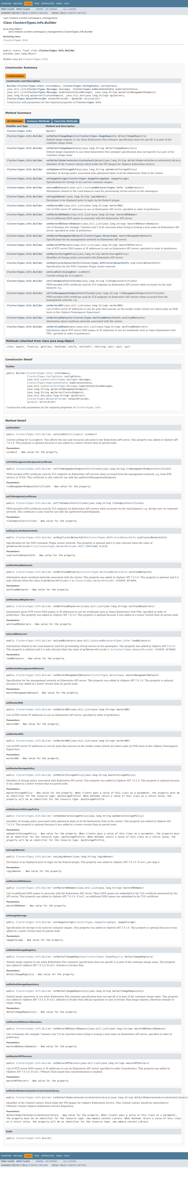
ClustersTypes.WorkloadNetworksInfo (97, 317)
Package (17, 3)
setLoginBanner (56, 196)
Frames (40, 9)
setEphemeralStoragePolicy (63, 169)
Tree (36, 3)
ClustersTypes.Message (41, 89)
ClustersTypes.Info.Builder (25, 136)
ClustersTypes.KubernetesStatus (93, 89)
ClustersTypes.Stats (31, 86)
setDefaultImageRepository (63, 148)
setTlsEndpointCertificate (63, 281)
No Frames (51, 9)
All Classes (69, 9)
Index (59, 3)
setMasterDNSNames (58, 214)
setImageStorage (56, 178)
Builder (11, 86)
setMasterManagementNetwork (64, 235)
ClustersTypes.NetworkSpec (101, 235)
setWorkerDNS (54, 305)
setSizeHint (54, 272)
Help (66, 3)
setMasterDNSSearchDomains (63, 223)
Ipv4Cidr (76, 98)
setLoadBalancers (57, 187)
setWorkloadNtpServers (60, 326)
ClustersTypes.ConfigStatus (81, 86)
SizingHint (70, 272)
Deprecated (47, 3)
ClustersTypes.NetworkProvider (27, 98)
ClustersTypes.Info (15, 40)
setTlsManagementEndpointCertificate (70, 293)
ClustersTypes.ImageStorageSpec (89, 178)
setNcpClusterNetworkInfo (62, 263)
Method (43, 13)
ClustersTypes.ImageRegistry (98, 136)
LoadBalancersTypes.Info (106, 187)
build (49, 131)
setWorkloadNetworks (59, 317)
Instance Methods (38, 121)
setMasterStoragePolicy (61, 254)
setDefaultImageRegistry (62, 136)
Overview (6, 3)
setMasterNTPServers (59, 245)
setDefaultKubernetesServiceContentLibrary (74, 160)
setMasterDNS (54, 205)
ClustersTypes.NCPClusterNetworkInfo (105, 263)
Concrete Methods (66, 121)
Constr (33, 13)
